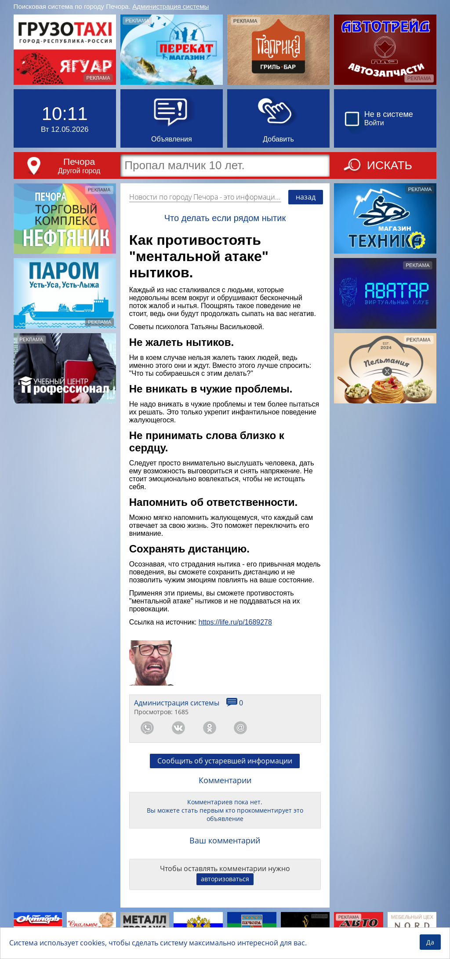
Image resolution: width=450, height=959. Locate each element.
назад (306, 197)
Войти (374, 123)
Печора (79, 161)
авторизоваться (225, 879)
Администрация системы (170, 6)
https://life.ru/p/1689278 (235, 622)
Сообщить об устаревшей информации (224, 761)
